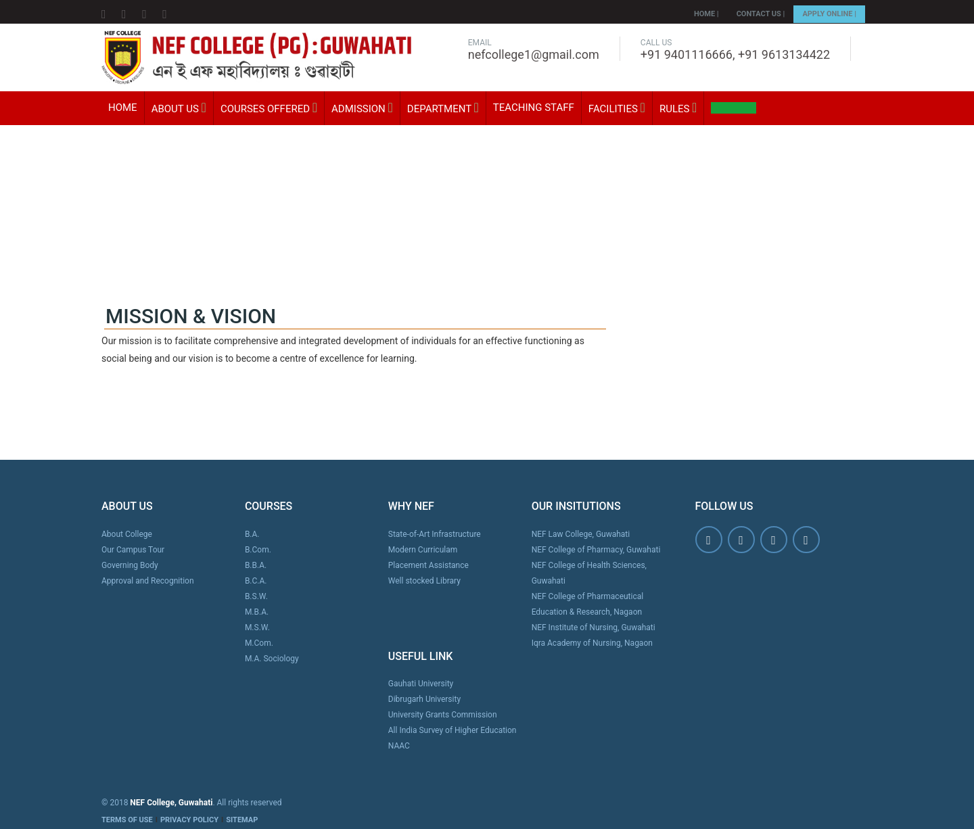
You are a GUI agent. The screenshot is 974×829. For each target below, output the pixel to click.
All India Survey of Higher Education (452, 730)
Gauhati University (420, 683)
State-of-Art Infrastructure (434, 534)
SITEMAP (242, 819)
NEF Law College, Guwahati (581, 534)
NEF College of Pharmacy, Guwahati (596, 549)
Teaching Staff (533, 107)
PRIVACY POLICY (189, 819)
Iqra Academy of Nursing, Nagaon (592, 643)
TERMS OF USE (127, 819)
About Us (179, 108)
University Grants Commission (442, 714)
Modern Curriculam (422, 549)
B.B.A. (255, 565)
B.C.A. (256, 581)
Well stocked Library (424, 581)
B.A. (252, 534)
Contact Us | (761, 13)
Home (122, 107)
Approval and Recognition (147, 581)
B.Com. (258, 549)
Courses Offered (269, 108)
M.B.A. (257, 612)
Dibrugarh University (424, 699)
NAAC (399, 746)
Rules (678, 108)
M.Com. (259, 643)
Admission (362, 108)
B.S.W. (256, 596)
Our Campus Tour (132, 549)
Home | (706, 13)
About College (126, 534)
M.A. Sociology (272, 658)
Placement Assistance (428, 565)
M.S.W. (257, 627)
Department (443, 108)
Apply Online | (829, 13)
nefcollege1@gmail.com (533, 54)
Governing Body (129, 565)
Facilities (616, 108)
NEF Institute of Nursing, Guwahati (593, 627)
